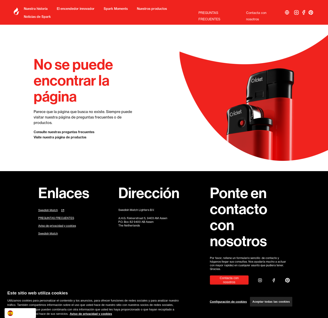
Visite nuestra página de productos (60, 137)
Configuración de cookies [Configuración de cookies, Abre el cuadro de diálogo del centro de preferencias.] (228, 303)
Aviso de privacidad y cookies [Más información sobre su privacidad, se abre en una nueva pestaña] (91, 315)
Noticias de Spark (37, 17)
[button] (287, 12)
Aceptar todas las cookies (271, 303)
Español (17, 313)
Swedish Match (48, 210)
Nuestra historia (36, 9)
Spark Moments (116, 9)
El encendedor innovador (76, 9)
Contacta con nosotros (256, 13)
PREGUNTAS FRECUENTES (209, 13)
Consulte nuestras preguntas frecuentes (64, 132)
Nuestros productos (152, 9)
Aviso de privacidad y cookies (57, 225)
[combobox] (20, 313)
